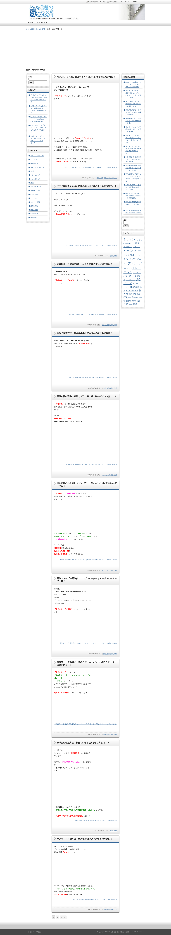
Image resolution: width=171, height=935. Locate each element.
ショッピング (106, 475)
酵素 (129, 301)
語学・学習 (113, 388)
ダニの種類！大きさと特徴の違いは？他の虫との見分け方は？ (87, 186)
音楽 (135, 304)
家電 (133, 291)
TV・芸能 (34, 159)
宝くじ (128, 291)
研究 (126, 297)
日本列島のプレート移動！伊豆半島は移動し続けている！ (133, 187)
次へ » (63, 917)
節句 (129, 297)
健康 (32, 183)
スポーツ (34, 171)
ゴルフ (133, 255)
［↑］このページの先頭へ (34, 932)
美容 (134, 297)
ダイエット (128, 268)
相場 (138, 294)
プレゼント (130, 280)
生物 (134, 294)
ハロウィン (137, 273)
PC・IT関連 (35, 194)
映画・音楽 (34, 163)
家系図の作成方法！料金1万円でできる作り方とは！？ (83, 743)
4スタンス (131, 239)
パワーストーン (130, 276)
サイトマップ (42, 22)
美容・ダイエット (37, 187)
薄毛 (138, 297)
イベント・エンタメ (37, 156)
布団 (136, 291)
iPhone (127, 243)
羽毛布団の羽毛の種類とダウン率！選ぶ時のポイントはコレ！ (87, 396)
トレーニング (35, 175)
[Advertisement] (85, 47)
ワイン (128, 287)
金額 (126, 304)
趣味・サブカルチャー (110, 178)
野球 (134, 300)
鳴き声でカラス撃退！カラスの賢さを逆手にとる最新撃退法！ (133, 196)
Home (30, 22)
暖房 (130, 294)
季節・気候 (106, 653)
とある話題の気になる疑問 (35, 29)
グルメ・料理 (106, 325)
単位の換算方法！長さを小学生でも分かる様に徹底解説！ (84, 333)
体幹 (132, 287)
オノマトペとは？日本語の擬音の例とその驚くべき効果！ (84, 839)
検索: (30, 77)
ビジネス (34, 198)
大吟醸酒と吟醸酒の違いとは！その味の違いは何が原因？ (84, 264)
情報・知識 (100, 178)
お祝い (129, 247)
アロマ (136, 246)
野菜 (138, 301)
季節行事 (34, 217)
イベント (130, 250)
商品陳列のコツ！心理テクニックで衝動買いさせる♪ (133, 120)
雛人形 (131, 304)
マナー (135, 283)
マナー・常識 (35, 202)
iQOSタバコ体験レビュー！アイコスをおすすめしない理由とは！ (39, 119)
